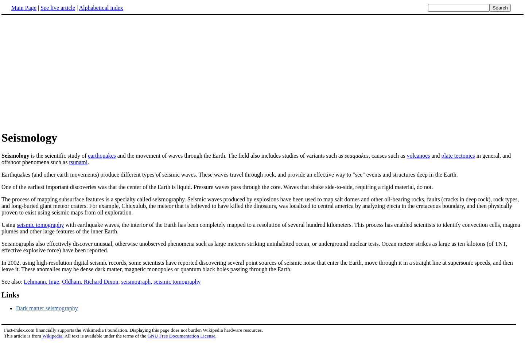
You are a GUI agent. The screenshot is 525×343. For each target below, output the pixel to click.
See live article (57, 8)
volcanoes (418, 156)
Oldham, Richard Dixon (90, 282)
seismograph (136, 282)
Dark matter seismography (47, 308)
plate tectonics (458, 156)
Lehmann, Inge (41, 282)
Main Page (23, 8)
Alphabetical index (101, 8)
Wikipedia (52, 336)
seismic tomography (40, 225)
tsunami (78, 162)
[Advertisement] (62, 72)
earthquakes (102, 156)
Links (10, 295)
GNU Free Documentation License (181, 336)
